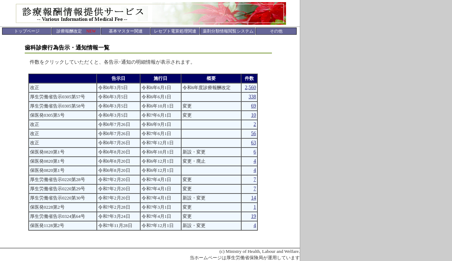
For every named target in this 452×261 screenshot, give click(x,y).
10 (253, 115)
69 (253, 106)
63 (253, 142)
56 (253, 133)
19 (253, 216)
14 (253, 198)
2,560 (250, 87)
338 (252, 96)
